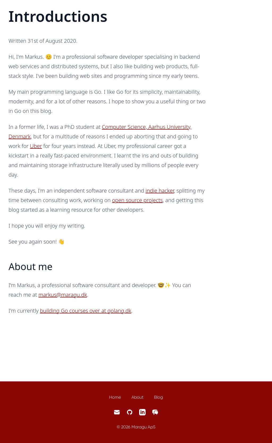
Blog (158, 397)
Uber (36, 146)
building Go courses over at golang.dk (85, 310)
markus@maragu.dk (63, 294)
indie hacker (160, 190)
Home (115, 397)
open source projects (137, 200)
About (137, 397)
